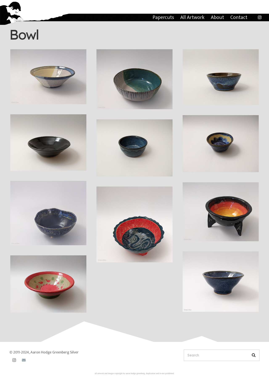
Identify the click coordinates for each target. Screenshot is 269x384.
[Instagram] (259, 17)
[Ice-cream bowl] (134, 148)
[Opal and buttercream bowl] (48, 76)
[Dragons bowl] (134, 224)
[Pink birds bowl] (48, 284)
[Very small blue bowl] (221, 143)
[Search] (222, 355)
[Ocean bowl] (48, 213)
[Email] (23, 360)
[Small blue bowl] (221, 77)
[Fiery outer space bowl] (221, 211)
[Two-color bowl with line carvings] (134, 79)
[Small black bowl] (48, 142)
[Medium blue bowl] (221, 281)
